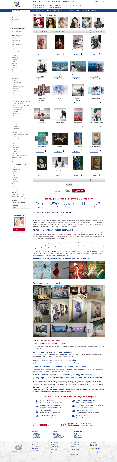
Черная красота (78, 98)
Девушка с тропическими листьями (96, 122)
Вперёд (69, 184)
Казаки (14, 130)
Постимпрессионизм (17, 190)
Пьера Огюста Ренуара (84, 251)
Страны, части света (17, 46)
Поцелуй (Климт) (56, 434)
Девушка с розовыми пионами (42, 49)
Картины (71, 10)
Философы (15, 88)
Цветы (13, 53)
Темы (14, 38)
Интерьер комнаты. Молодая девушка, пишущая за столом (96, 171)
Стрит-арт (14, 192)
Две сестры (60, 146)
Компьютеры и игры (17, 157)
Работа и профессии (18, 103)
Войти (95, 1)
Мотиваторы (15, 57)
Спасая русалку (60, 74)
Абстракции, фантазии (17, 161)
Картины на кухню (78, 437)
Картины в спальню (78, 435)
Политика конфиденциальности (96, 452)
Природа (14, 55)
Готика (13, 175)
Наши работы (92, 10)
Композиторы (16, 128)
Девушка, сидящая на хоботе (78, 49)
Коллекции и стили (19, 164)
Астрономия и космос (17, 71)
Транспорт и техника (17, 44)
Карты (13, 159)
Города (14, 84)
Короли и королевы (17, 120)
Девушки (15, 30)
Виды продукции (46, 10)
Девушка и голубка (96, 98)
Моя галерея (17, 17)
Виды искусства (18, 203)
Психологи (15, 113)
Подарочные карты (75, 456)
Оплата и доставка (44, 1)
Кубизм (14, 171)
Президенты (16, 118)
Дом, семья (15, 78)
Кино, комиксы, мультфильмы (19, 155)
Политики (15, 99)
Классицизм (15, 177)
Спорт (13, 61)
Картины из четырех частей (19, 196)
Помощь (35, 1)
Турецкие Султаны (17, 107)
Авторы (15, 205)
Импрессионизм (16, 169)
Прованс (14, 183)
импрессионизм (52, 251)
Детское (14, 80)
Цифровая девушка (42, 146)
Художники (15, 90)
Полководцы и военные (18, 115)
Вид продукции (18, 36)
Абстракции (76, 434)
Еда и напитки (15, 76)
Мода (13, 42)
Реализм (14, 179)
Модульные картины (75, 444)
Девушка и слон (96, 49)
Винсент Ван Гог (36, 433)
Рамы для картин (74, 454)
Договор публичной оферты (96, 450)
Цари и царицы (16, 94)
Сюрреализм (15, 181)
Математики (16, 126)
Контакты (54, 1)
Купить (39, 54)
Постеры (78, 10)
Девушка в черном (60, 122)
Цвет (14, 207)
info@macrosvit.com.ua (88, 425)
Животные (14, 63)
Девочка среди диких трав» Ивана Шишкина (64, 234)
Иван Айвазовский (36, 436)
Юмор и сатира (16, 51)
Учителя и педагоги (17, 109)
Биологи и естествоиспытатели (20, 134)
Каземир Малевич (36, 437)
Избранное (16, 19)
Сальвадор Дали (36, 434)
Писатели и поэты (17, 132)
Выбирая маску (42, 98)
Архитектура (15, 69)
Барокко (14, 186)
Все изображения (74, 452)
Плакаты (72, 447)
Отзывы (71, 1)
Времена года (15, 74)
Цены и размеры (63, 1)
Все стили (26, 198)
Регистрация (101, 1)
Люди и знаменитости (17, 86)
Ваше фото (56, 10)
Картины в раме (74, 451)
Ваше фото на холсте (75, 449)
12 (60, 31)
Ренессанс (14, 173)
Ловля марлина (42, 74)
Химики (15, 92)
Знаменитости (16, 151)
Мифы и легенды (16, 40)
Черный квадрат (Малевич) (58, 436)
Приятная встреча (96, 74)
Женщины (15, 149)
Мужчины (15, 124)
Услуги (85, 10)
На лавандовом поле (78, 122)
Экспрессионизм (16, 167)
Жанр (14, 200)
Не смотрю (60, 98)
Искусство (14, 65)
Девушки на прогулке (78, 170)
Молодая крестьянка (78, 146)
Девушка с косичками (41, 170)
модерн (60, 251)
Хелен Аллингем (47, 242)
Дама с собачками (60, 170)
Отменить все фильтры (17, 31)
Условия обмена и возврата (57, 452)
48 (63, 31)
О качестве (37, 10)
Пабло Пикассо (36, 435)
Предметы (14, 59)
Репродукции (73, 446)
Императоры (16, 147)
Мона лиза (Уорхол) (57, 435)
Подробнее (78, 191)
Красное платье (42, 122)
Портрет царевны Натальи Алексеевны (60, 49)
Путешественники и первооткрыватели (21, 105)
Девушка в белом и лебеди (78, 74)
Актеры (14, 141)
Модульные (64, 10)
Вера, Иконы (15, 67)
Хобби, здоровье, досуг (18, 48)
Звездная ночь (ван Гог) (58, 437)
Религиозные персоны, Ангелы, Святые (21, 101)
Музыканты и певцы (18, 122)
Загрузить (19, 229)
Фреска (14, 188)
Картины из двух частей (18, 194)
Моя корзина (17, 15)
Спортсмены (16, 111)
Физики (14, 97)
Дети (14, 145)
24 (62, 31)
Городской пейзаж (16, 82)
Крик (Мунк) (55, 433)
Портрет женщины (96, 146)
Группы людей (16, 136)
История (15, 153)
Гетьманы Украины (17, 138)
